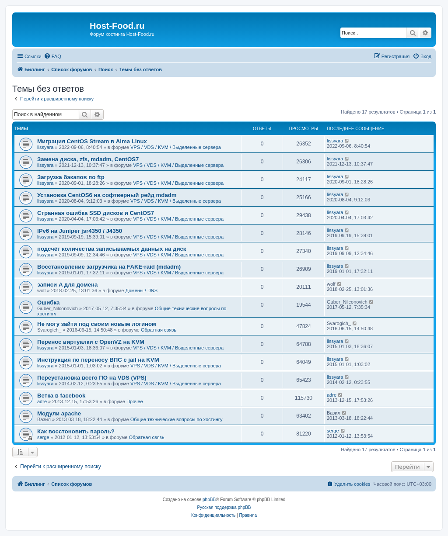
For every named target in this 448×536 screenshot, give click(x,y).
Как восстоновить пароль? (76, 431)
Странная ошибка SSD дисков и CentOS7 (95, 213)
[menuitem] (52, 56)
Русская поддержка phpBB (224, 507)
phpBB (209, 499)
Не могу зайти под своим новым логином (96, 324)
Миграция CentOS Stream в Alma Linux (92, 141)
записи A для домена (67, 284)
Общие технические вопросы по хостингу (176, 419)
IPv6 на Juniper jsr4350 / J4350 (79, 231)
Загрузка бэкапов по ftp (71, 177)
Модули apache (59, 413)
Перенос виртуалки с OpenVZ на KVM (90, 342)
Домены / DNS (141, 290)
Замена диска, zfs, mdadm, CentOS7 (88, 159)
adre (42, 401)
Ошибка (48, 302)
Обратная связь (158, 329)
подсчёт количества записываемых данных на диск (111, 249)
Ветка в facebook (61, 395)
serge (43, 437)
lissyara (45, 147)
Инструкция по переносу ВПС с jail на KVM (98, 359)
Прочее (134, 401)
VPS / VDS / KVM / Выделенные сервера (175, 147)
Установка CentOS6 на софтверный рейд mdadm (107, 195)
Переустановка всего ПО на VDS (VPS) (92, 377)
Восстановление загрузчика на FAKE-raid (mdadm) (109, 266)
